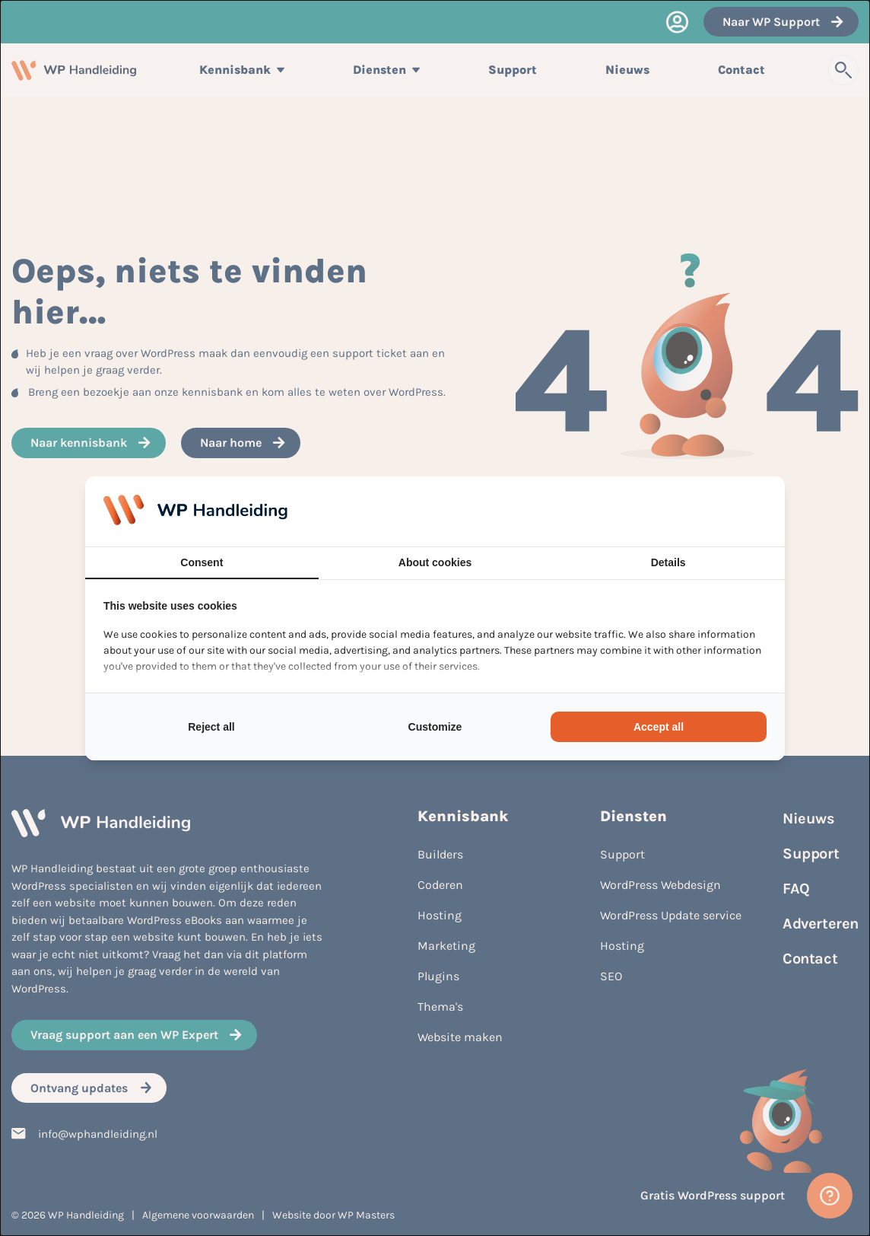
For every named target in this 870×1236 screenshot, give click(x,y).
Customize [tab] (435, 727)
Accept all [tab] (658, 727)
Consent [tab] (201, 562)
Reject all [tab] (211, 727)
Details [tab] (668, 562)
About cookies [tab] (435, 562)
